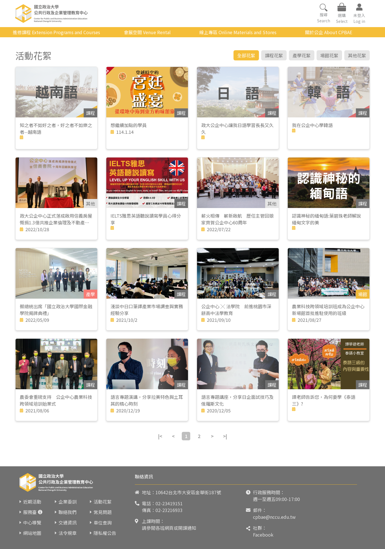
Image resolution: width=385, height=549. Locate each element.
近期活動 (32, 501)
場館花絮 (329, 55)
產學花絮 (302, 55)
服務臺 (30, 512)
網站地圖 (32, 533)
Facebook (263, 534)
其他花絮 (357, 55)
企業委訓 (68, 501)
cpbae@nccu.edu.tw (274, 516)
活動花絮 (103, 501)
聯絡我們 (68, 512)
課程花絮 (274, 55)
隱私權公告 (105, 533)
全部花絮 (246, 55)
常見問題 (103, 512)
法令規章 (68, 533)
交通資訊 (68, 522)
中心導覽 (32, 522)
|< (160, 436)
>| (225, 436)
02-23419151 (169, 503)
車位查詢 (103, 522)
